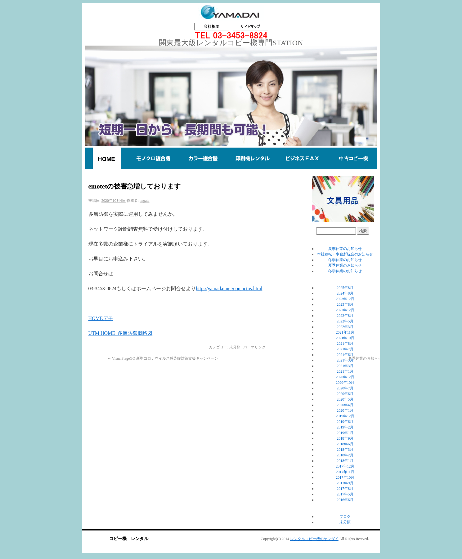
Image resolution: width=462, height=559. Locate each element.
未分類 (234, 347)
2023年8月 (345, 304)
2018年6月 (345, 444)
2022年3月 (345, 327)
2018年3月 (345, 449)
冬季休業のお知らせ (345, 260)
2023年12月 (345, 299)
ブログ (345, 516)
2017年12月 (345, 466)
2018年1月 (345, 461)
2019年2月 (345, 427)
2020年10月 (345, 382)
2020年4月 (345, 405)
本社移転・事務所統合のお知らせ (345, 254)
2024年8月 (345, 293)
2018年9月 (345, 438)
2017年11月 (345, 472)
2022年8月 (345, 315)
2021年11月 (345, 332)
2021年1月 (345, 371)
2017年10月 (345, 477)
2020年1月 (345, 410)
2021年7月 (345, 349)
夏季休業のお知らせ (345, 248)
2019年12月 (345, 416)
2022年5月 (345, 321)
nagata (144, 200)
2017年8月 (345, 488)
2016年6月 (345, 500)
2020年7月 (345, 388)
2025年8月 (345, 288)
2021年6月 (345, 355)
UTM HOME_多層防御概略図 (120, 333)
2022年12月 (345, 310)
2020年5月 (345, 399)
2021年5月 (345, 360)
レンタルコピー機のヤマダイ (314, 539)
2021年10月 (345, 338)
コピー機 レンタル (128, 538)
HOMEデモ (100, 318)
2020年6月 (345, 394)
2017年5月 (345, 494)
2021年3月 (345, 366)
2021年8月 (345, 343)
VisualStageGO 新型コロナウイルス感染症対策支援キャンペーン (162, 358)
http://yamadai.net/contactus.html (229, 288)
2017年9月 (345, 483)
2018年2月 (345, 455)
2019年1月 (345, 433)
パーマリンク (254, 347)
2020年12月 (345, 377)
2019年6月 (345, 421)
